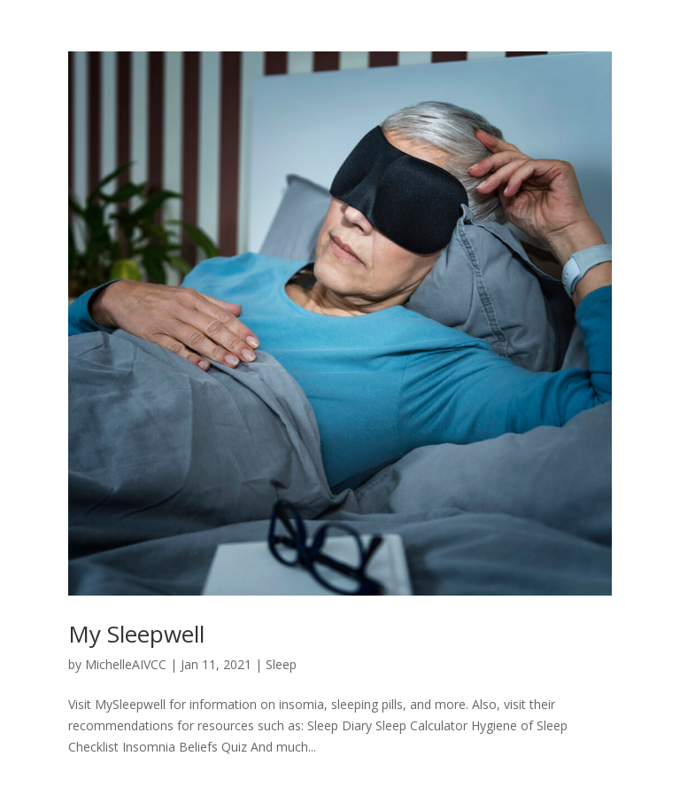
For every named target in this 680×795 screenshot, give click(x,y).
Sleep (281, 664)
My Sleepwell (136, 634)
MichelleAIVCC (125, 664)
